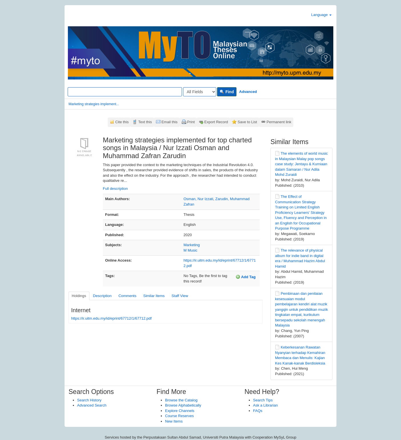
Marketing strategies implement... (94, 104)
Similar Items (154, 296)
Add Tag (246, 276)
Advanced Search (92, 405)
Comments (128, 296)
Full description (115, 188)
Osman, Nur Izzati (198, 199)
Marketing (192, 245)
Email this (169, 122)
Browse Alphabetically (183, 405)
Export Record (216, 122)
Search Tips (263, 400)
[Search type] (199, 91)
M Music (190, 250)
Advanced (248, 91)
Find (227, 91)
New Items (174, 421)
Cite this (122, 122)
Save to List (247, 122)
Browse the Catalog (181, 400)
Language (321, 15)
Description (102, 296)
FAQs (257, 411)
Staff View (180, 296)
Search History (89, 400)
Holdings (79, 296)
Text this (145, 122)
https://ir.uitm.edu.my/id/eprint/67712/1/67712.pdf (111, 318)
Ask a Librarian (265, 405)
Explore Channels (180, 411)
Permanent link (278, 122)
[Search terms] (125, 91)
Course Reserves (179, 416)
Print (191, 122)
